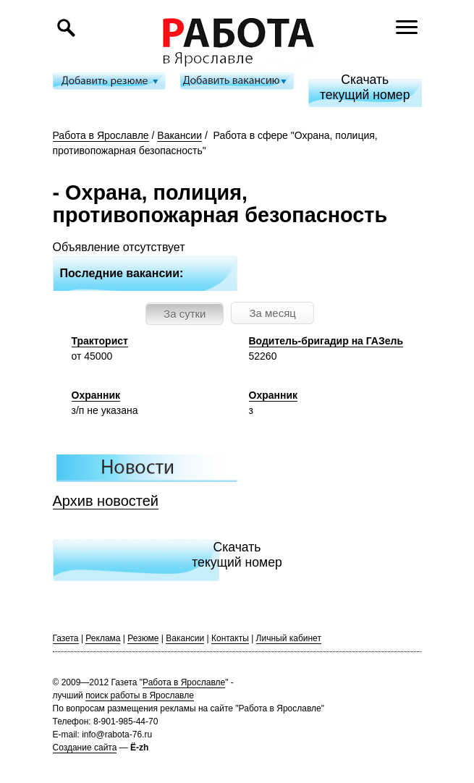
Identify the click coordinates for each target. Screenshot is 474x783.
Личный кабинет (288, 638)
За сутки (185, 314)
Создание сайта (85, 747)
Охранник (96, 395)
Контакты (230, 638)
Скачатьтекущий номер (365, 87)
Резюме (142, 638)
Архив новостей (106, 501)
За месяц (272, 313)
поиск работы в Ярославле (139, 695)
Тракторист (100, 341)
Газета (66, 638)
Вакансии (179, 135)
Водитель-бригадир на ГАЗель (326, 341)
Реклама (102, 638)
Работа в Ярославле (101, 135)
